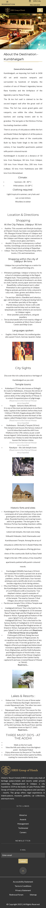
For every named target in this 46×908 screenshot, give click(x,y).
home (6, 47)
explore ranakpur (18, 47)
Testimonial (23, 828)
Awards (23, 819)
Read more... (23, 665)
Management (23, 823)
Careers (23, 832)
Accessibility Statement (23, 881)
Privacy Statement (23, 890)
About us (23, 815)
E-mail (23, 850)
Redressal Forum (16, 894)
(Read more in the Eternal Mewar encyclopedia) (23, 401)
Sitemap (33, 894)
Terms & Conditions (23, 886)
